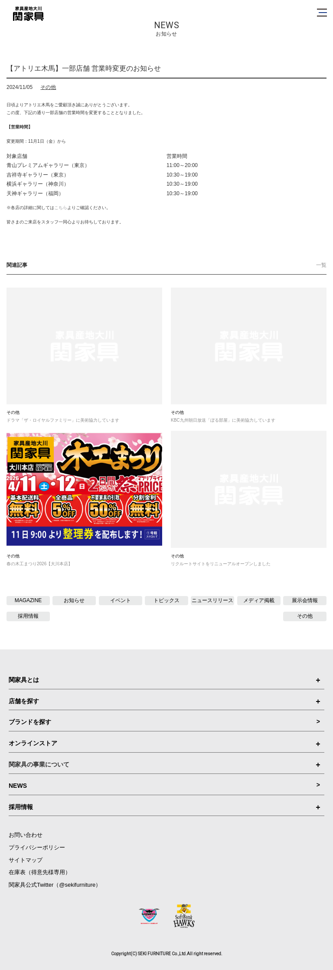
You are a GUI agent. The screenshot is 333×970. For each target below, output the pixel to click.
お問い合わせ (25, 835)
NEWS (164, 785)
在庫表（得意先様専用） (40, 872)
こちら (60, 207)
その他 (48, 87)
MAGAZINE (28, 600)
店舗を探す (164, 701)
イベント (120, 600)
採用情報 (28, 616)
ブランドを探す (164, 721)
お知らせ (74, 600)
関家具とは (164, 679)
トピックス (166, 600)
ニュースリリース (212, 600)
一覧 (321, 265)
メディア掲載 (258, 600)
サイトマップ (25, 860)
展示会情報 (305, 600)
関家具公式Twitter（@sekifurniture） (55, 885)
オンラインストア (164, 743)
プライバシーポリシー (37, 847)
